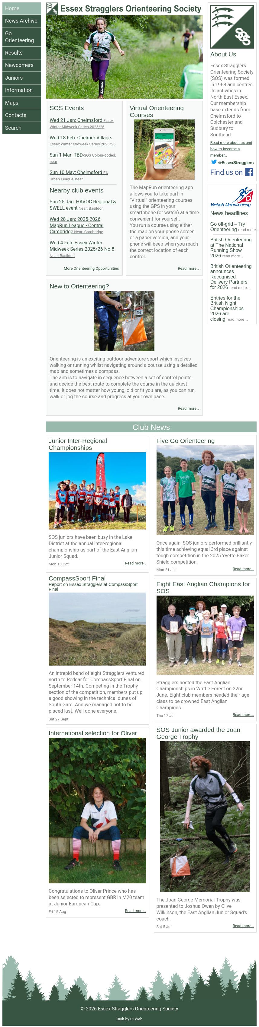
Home (12, 8)
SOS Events (67, 107)
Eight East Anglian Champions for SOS (203, 587)
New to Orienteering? (79, 286)
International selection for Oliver (93, 733)
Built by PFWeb (129, 1019)
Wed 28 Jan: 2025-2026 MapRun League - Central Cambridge (76, 225)
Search (13, 128)
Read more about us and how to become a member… (231, 148)
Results (14, 53)
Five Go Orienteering (186, 440)
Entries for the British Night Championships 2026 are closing (229, 308)
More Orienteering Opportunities (91, 268)
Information (19, 90)
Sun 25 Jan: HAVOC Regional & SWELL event (83, 205)
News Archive (21, 21)
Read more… (188, 268)
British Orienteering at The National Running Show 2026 (231, 247)
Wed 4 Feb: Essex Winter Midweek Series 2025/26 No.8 (82, 249)
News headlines (229, 213)
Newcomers (19, 65)
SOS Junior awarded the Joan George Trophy (198, 733)
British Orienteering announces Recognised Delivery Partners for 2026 (231, 277)
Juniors (14, 78)
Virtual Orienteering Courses (157, 111)
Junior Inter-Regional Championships (78, 444)
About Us (223, 54)
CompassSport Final (97, 583)
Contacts (16, 115)
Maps (11, 103)
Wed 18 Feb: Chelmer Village (82, 141)
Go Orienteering (19, 36)
